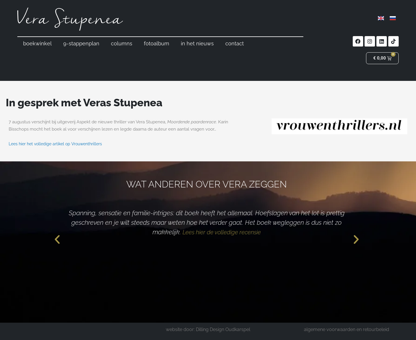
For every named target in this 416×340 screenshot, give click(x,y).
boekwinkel (37, 43)
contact (234, 43)
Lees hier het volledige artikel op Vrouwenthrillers (58, 143)
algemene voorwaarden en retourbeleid (346, 329)
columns (121, 43)
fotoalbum (156, 43)
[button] (57, 239)
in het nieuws (197, 43)
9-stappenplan (81, 43)
